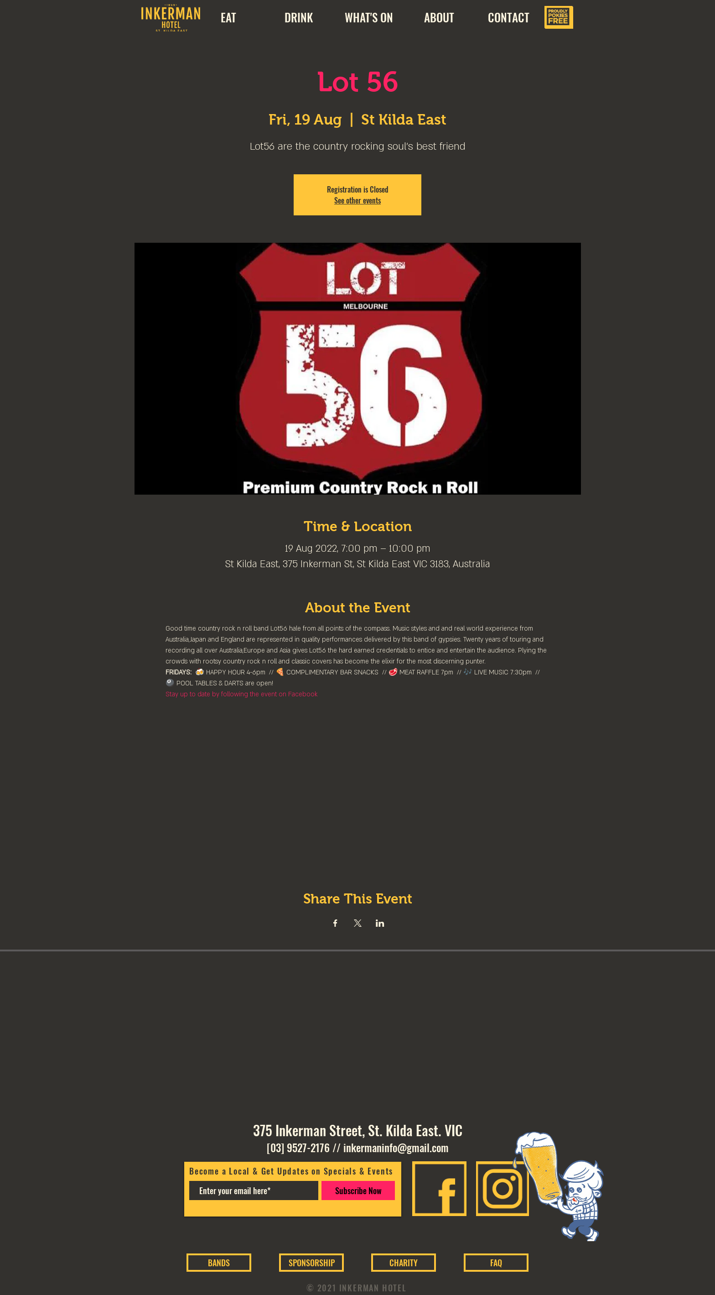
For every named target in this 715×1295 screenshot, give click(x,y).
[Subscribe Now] (358, 1190)
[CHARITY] (403, 1262)
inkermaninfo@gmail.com (396, 1147)
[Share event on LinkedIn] (380, 923)
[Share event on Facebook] (335, 923)
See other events (357, 200)
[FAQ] (496, 1262)
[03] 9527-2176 (298, 1147)
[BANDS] (219, 1262)
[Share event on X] (357, 923)
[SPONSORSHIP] (311, 1262)
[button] (439, 17)
